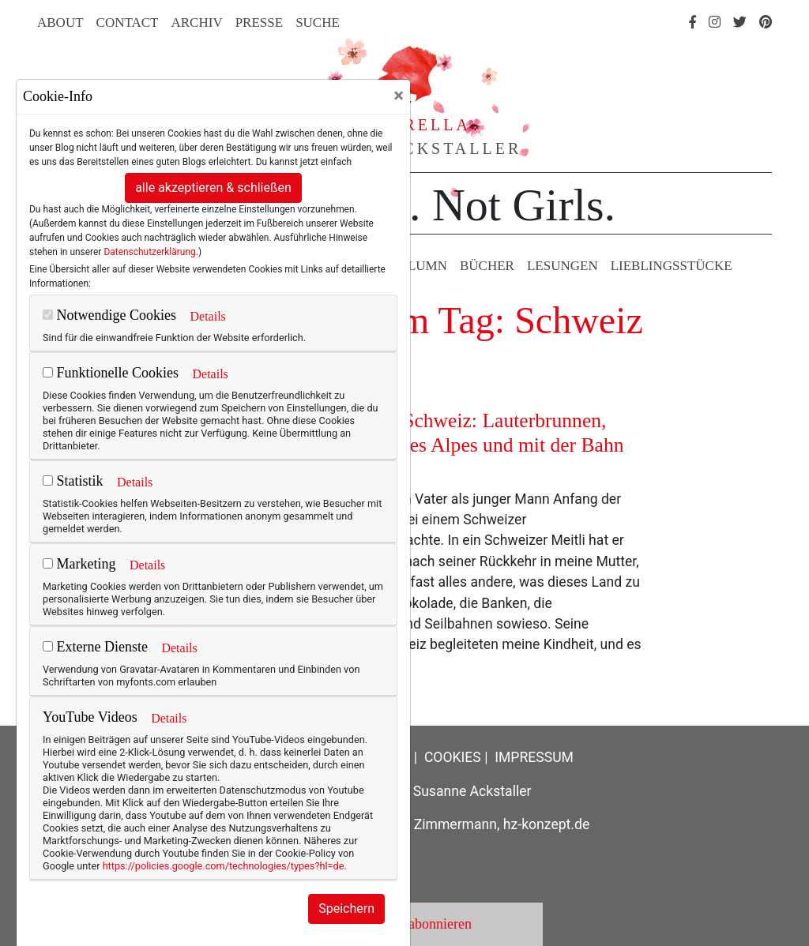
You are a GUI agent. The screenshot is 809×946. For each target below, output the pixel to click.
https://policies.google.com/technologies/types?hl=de (223, 866)
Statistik (73, 481)
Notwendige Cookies (109, 315)
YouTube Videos (90, 717)
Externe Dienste (95, 647)
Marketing (79, 564)
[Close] (398, 95)
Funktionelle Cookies (111, 373)
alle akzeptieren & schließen (213, 187)
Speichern (346, 908)
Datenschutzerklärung (149, 251)
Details (207, 316)
